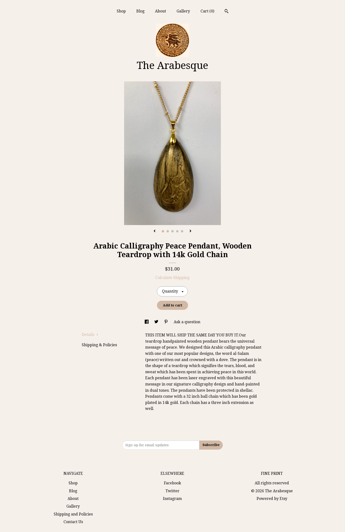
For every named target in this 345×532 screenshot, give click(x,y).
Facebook (172, 483)
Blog (140, 11)
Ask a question (187, 322)
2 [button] (168, 231)
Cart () (207, 11)
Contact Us (73, 522)
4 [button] (177, 231)
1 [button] (163, 231)
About (160, 11)
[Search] (226, 11)
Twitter (172, 491)
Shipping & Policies (99, 345)
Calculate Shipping (172, 277)
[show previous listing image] (154, 231)
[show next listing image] (190, 231)
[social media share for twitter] (156, 322)
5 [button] (182, 231)
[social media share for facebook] (147, 322)
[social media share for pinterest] (166, 322)
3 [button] (172, 231)
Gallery (183, 11)
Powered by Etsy (272, 498)
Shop (121, 11)
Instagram (172, 498)
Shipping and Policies (73, 514)
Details (90, 334)
